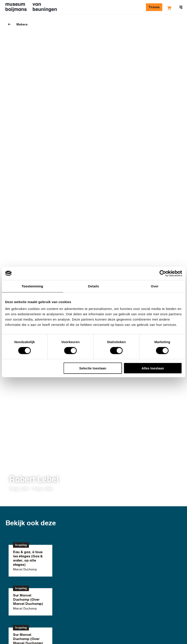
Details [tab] (93, 286)
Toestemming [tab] (32, 286)
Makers (22, 24)
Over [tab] (155, 286)
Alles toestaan (153, 368)
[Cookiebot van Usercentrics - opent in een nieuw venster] (162, 273)
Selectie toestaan (92, 368)
